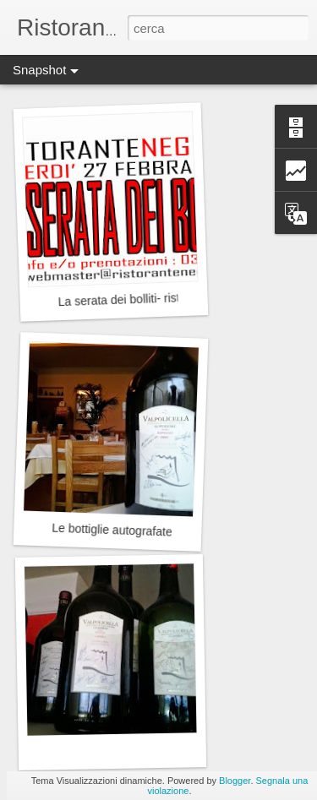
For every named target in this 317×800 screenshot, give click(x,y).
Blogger (234, 781)
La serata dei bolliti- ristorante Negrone (159, 298)
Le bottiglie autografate (112, 530)
